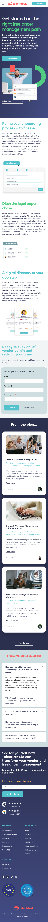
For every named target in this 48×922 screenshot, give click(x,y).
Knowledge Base (31, 846)
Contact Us (6, 868)
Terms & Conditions (24, 916)
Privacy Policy (29, 408)
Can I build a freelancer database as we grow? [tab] (21, 712)
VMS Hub (29, 842)
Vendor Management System (28, 466)
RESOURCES (30, 825)
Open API (6, 850)
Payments (6, 838)
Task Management (9, 834)
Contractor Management (16, 463)
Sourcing (5, 842)
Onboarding (7, 830)
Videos (28, 854)
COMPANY (6, 859)
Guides (28, 838)
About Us (5, 865)
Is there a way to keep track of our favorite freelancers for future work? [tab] (20, 736)
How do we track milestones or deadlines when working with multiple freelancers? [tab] (21, 725)
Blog (27, 830)
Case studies (30, 834)
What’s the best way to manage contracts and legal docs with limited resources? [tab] (21, 701)
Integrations (7, 846)
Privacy (40, 914)
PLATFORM (6, 825)
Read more (10, 483)
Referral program (32, 850)
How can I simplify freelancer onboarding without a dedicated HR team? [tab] (21, 670)
